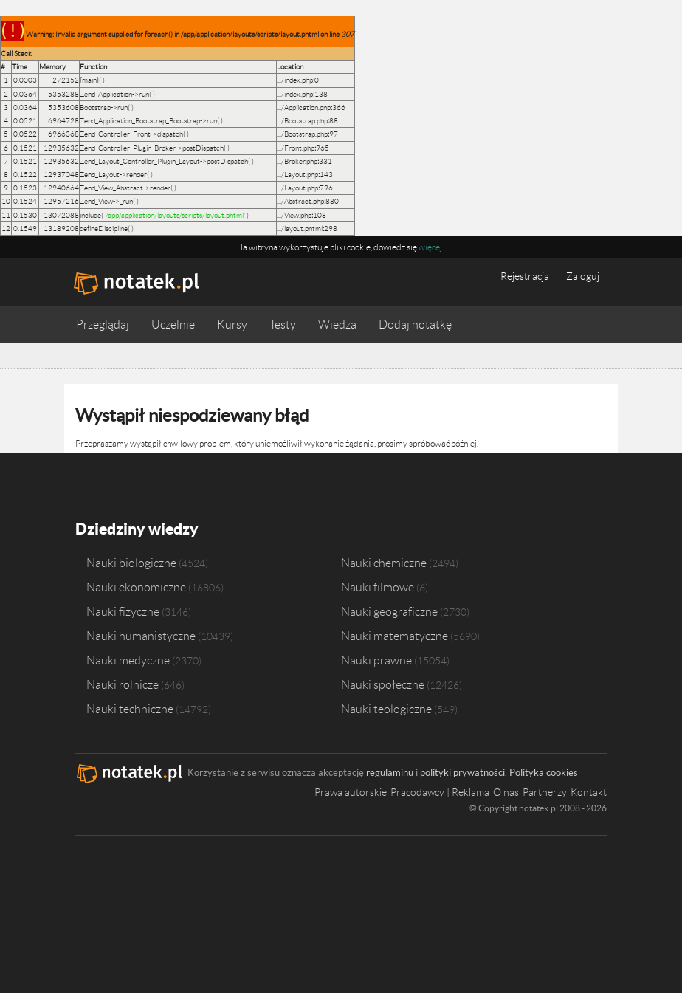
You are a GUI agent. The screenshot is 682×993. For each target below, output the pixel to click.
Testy (282, 324)
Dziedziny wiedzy (135, 527)
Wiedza (337, 324)
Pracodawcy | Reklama (439, 791)
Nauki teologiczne (386, 707)
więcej (430, 247)
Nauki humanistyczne (141, 634)
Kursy (232, 324)
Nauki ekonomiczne (136, 585)
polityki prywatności (462, 771)
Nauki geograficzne (389, 609)
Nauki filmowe (377, 585)
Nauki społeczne (382, 683)
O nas (506, 791)
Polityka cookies (543, 771)
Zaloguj (582, 276)
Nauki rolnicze (122, 683)
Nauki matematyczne (394, 634)
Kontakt (589, 791)
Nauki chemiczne (384, 561)
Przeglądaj (102, 324)
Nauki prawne (376, 658)
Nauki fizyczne (122, 609)
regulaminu (389, 771)
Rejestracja (524, 276)
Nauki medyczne (128, 658)
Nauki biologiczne (131, 561)
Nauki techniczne (129, 707)
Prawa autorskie (350, 791)
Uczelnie (173, 324)
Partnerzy (545, 791)
